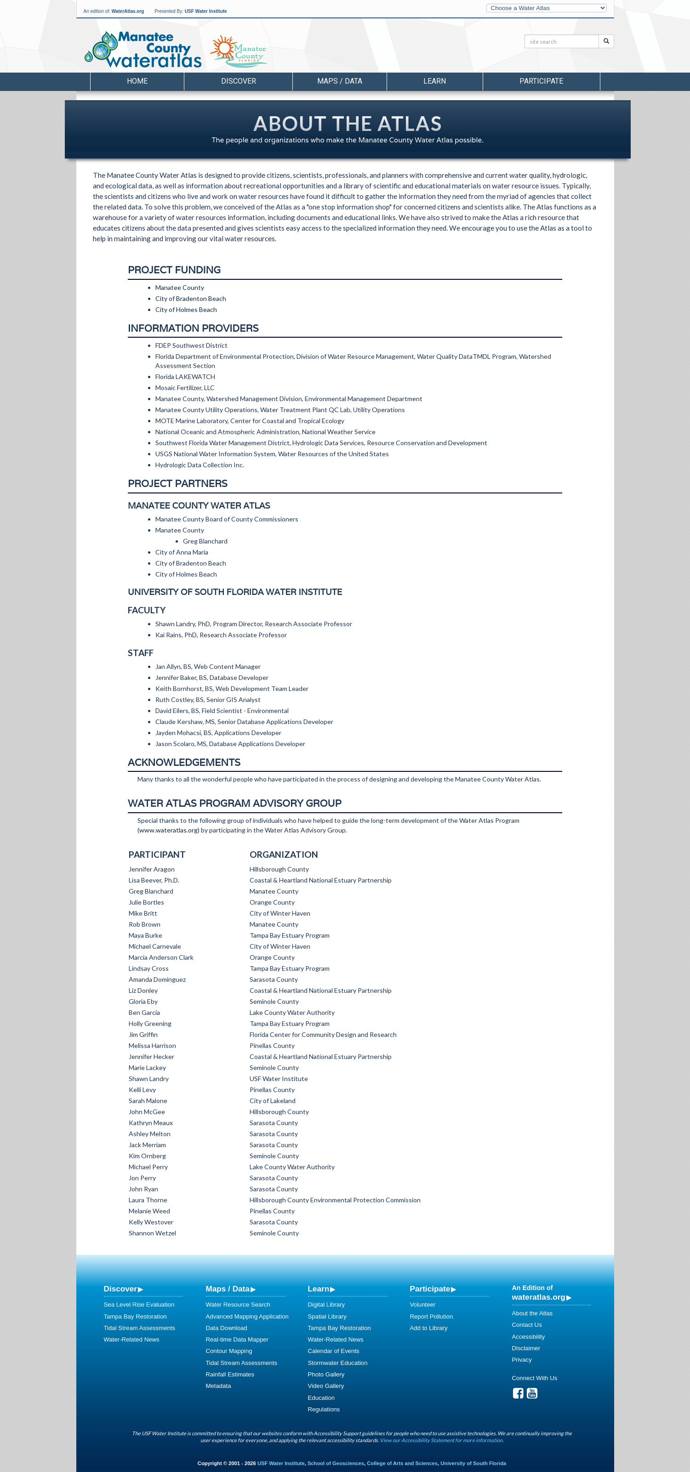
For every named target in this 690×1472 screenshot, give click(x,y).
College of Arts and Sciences (402, 1463)
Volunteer (423, 1304)
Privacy (522, 1359)
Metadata (218, 1385)
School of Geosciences (336, 1463)
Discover (120, 1288)
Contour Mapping (229, 1350)
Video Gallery (326, 1385)
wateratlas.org (538, 1297)
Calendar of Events (333, 1350)
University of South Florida (473, 1463)
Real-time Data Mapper (237, 1339)
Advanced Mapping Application (247, 1316)
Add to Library (429, 1328)
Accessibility (528, 1336)
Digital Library (326, 1304)
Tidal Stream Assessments (140, 1328)
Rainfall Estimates (230, 1374)
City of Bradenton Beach (190, 298)
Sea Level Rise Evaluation (139, 1304)
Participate (430, 1288)
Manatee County (179, 287)
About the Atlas (532, 1313)
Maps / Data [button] (339, 81)
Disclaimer (526, 1348)
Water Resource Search (238, 1304)
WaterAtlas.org (128, 11)
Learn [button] (434, 81)
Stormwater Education (338, 1362)
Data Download (226, 1328)
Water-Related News (132, 1339)
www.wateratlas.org (168, 830)
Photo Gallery (326, 1374)
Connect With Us (535, 1378)
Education (321, 1397)
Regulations (324, 1409)
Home (137, 81)
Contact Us (527, 1324)
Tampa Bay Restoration (135, 1316)
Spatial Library (327, 1316)
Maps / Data (228, 1288)
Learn (319, 1288)
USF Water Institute (206, 11)
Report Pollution (431, 1316)
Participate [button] (541, 81)
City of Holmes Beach (186, 309)
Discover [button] (238, 81)
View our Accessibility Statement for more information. (441, 1440)
